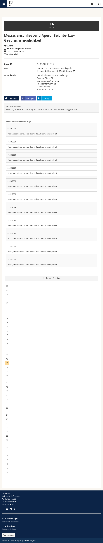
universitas (10, 526)
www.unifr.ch (7, 504)
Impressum (5, 541)
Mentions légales (16, 541)
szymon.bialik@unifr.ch (48, 80)
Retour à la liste (53, 278)
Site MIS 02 (42, 68)
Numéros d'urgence (29, 541)
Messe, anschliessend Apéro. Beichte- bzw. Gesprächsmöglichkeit (32, 134)
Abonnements (8, 535)
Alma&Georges (11, 518)
